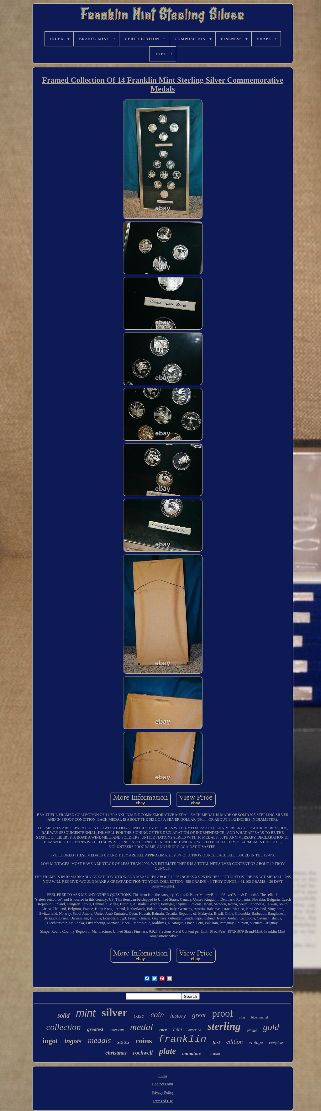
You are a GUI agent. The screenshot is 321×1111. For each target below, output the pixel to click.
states (123, 1042)
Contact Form (162, 1084)
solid (63, 1015)
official (252, 1030)
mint (85, 1013)
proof (222, 1013)
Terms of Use (163, 1101)
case (139, 1015)
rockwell (143, 1053)
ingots (73, 1041)
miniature (191, 1053)
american (117, 1030)
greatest (95, 1029)
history (178, 1016)
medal (141, 1027)
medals (99, 1040)
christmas (116, 1053)
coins (144, 1041)
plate (167, 1051)
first (216, 1042)
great (199, 1015)
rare (163, 1029)
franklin (182, 1039)
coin (157, 1014)
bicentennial (259, 1017)
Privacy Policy (163, 1092)
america (194, 1029)
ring (242, 1017)
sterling (224, 1026)
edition (234, 1041)
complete (276, 1042)
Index (162, 1075)
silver (115, 1013)
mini (177, 1029)
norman (214, 1053)
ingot (50, 1041)
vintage (256, 1042)
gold (271, 1027)
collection (63, 1027)
